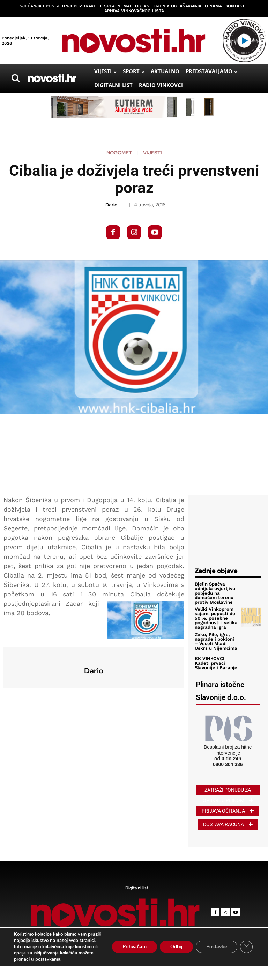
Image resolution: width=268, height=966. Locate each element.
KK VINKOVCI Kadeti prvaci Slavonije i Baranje (215, 663)
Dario (111, 205)
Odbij (176, 946)
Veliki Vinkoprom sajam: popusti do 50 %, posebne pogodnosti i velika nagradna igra (216, 618)
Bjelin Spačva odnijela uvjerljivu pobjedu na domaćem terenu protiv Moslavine (214, 593)
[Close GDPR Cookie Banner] (246, 947)
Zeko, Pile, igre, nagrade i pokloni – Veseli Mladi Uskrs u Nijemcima (216, 641)
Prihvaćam (134, 946)
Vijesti (152, 152)
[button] (15, 78)
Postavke (216, 946)
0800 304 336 (228, 764)
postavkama (47, 959)
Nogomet (119, 152)
